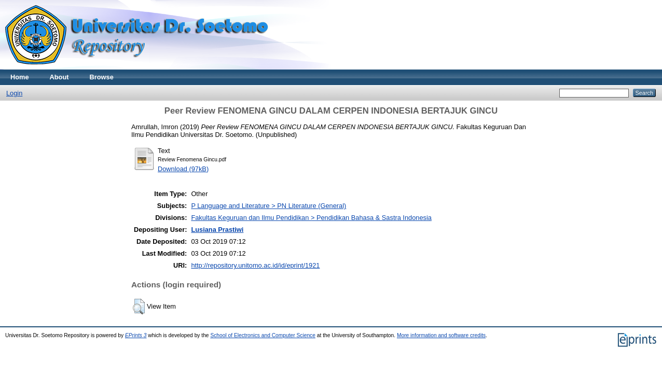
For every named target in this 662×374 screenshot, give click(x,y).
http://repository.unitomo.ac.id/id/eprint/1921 (255, 265)
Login (14, 93)
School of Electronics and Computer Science (262, 335)
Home (19, 77)
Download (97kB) (183, 169)
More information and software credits (441, 335)
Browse (102, 77)
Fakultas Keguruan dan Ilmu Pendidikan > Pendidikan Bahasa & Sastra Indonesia (311, 217)
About (59, 77)
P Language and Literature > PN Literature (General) (268, 206)
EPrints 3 (136, 335)
